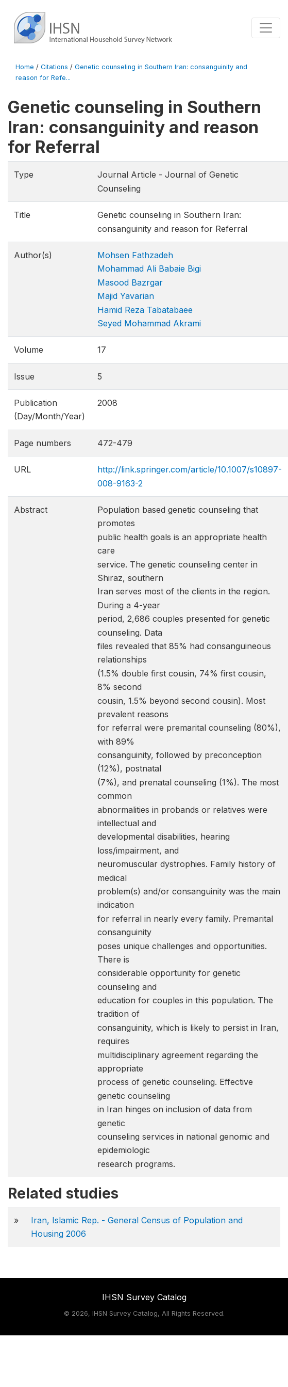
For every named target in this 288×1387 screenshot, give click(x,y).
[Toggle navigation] (265, 28)
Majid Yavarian (125, 296)
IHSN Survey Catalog (144, 1297)
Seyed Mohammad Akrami (149, 323)
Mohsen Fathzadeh (135, 255)
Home (24, 67)
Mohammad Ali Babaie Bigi (149, 268)
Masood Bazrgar (130, 282)
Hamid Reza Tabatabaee (145, 310)
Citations (54, 67)
